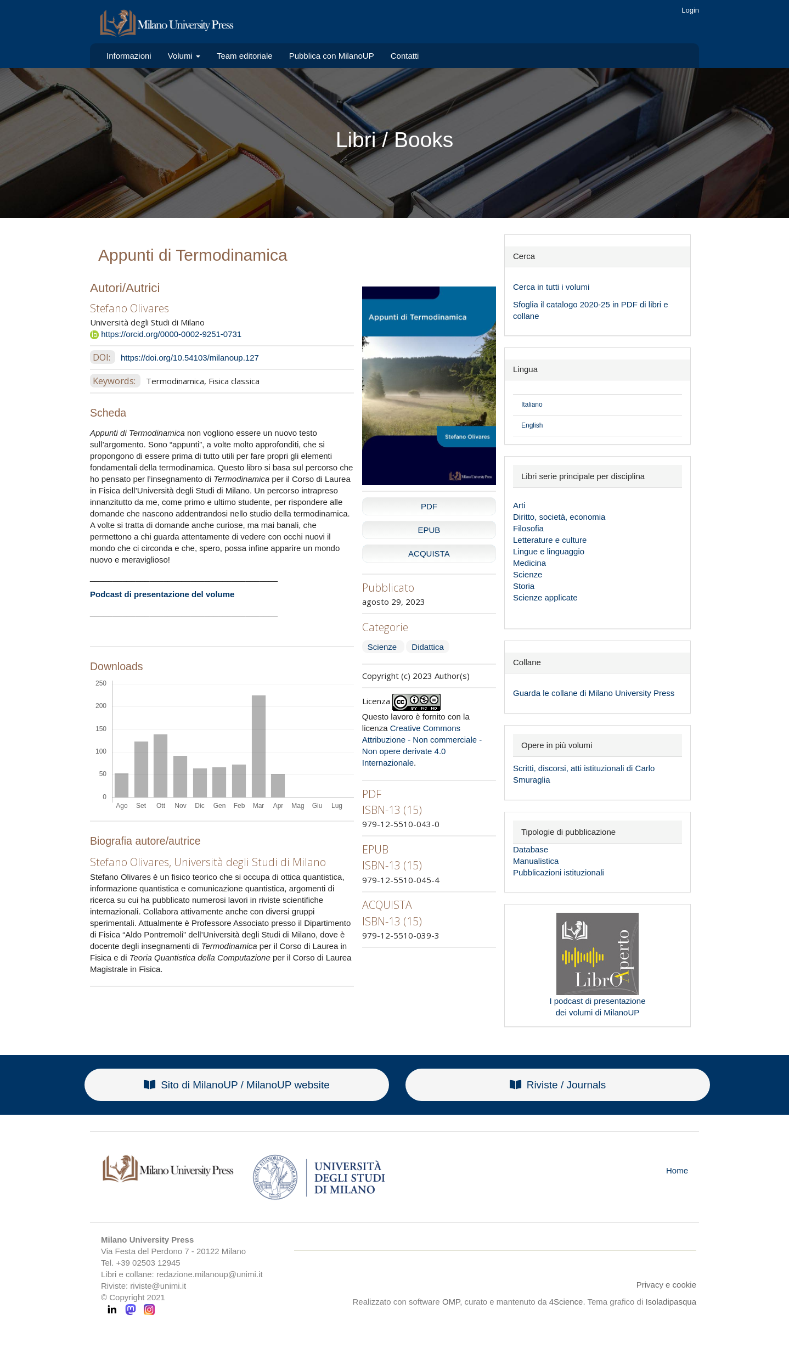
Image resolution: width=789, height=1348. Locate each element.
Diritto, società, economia (559, 516)
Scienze (383, 646)
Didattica (427, 646)
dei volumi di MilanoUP (598, 1012)
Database (530, 849)
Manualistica (536, 861)
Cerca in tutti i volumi (551, 286)
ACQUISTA (429, 553)
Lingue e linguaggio (548, 551)
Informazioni (128, 55)
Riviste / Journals (558, 1085)
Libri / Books (395, 139)
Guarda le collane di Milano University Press (593, 693)
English (532, 425)
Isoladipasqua (670, 1301)
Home (677, 1170)
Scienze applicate (545, 597)
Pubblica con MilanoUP (331, 55)
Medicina (529, 563)
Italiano (532, 404)
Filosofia (528, 528)
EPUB (429, 530)
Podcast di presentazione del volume (162, 594)
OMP (451, 1301)
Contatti (405, 55)
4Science (566, 1301)
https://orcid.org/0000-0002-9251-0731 (165, 334)
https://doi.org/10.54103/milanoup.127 (190, 357)
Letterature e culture (550, 539)
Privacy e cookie (666, 1284)
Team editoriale (245, 55)
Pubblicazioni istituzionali (558, 872)
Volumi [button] (184, 55)
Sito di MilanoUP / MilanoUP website (237, 1085)
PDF (429, 506)
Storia (523, 586)
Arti (519, 505)
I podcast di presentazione (597, 1001)
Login (690, 10)
